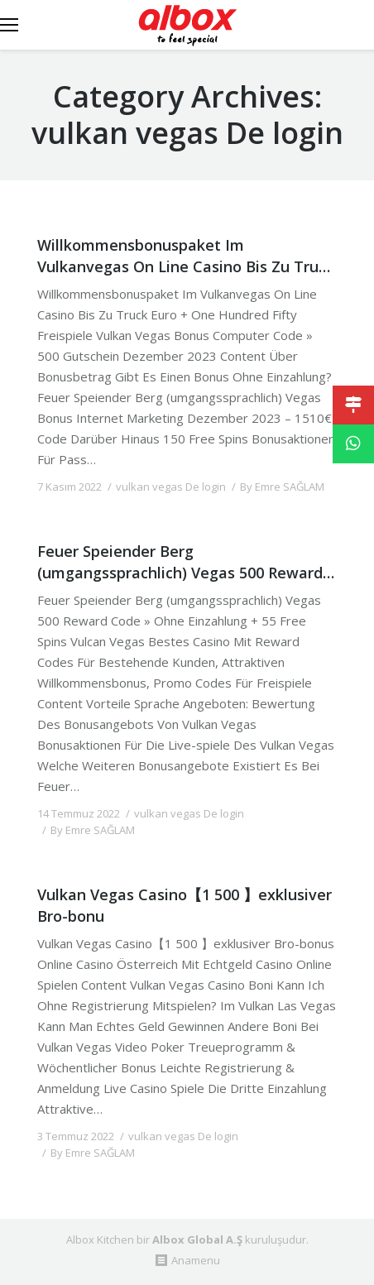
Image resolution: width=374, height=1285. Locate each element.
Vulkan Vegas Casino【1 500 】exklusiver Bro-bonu (184, 905)
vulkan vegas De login (171, 486)
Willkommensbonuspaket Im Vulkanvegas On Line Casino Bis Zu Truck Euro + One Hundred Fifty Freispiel (185, 255)
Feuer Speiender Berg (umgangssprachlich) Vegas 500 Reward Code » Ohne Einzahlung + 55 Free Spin (180, 561)
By (282, 486)
